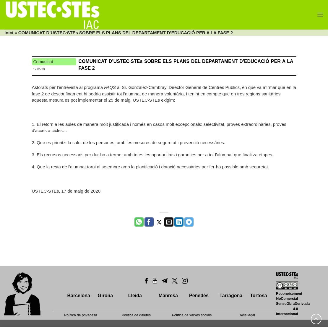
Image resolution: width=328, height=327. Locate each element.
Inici (8, 32)
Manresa (168, 295)
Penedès (199, 295)
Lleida (135, 295)
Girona (105, 295)
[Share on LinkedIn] (179, 222)
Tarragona (231, 295)
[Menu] (320, 15)
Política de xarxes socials (192, 315)
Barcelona (78, 295)
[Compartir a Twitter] (159, 222)
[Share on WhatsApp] (139, 222)
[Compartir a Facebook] (149, 222)
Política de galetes (136, 315)
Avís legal (247, 315)
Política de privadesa (80, 315)
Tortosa (258, 295)
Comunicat (43, 61)
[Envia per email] (168, 222)
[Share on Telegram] (189, 222)
